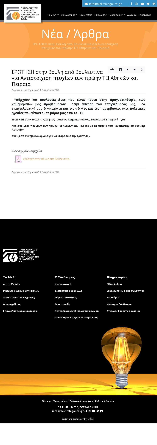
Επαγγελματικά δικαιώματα (20, 310)
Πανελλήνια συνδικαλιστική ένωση (77, 310)
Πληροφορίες (116, 14)
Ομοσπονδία (62, 304)
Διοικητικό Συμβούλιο (68, 290)
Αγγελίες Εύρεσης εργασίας (123, 310)
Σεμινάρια (113, 297)
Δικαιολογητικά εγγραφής (19, 297)
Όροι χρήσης (60, 401)
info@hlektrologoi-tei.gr (105, 4)
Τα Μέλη (52, 14)
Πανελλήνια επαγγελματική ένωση (76, 317)
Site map (46, 401)
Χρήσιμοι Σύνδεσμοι (119, 304)
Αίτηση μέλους (12, 304)
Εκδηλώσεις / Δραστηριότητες (125, 290)
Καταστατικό (63, 284)
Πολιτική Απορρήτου (81, 401)
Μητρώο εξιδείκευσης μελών (21, 290)
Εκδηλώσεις (100, 14)
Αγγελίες (131, 14)
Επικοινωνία (144, 14)
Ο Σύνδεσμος (68, 14)
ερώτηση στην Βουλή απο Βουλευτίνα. (41, 159)
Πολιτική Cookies (104, 401)
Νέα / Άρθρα (85, 14)
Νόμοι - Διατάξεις (66, 297)
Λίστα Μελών (11, 284)
